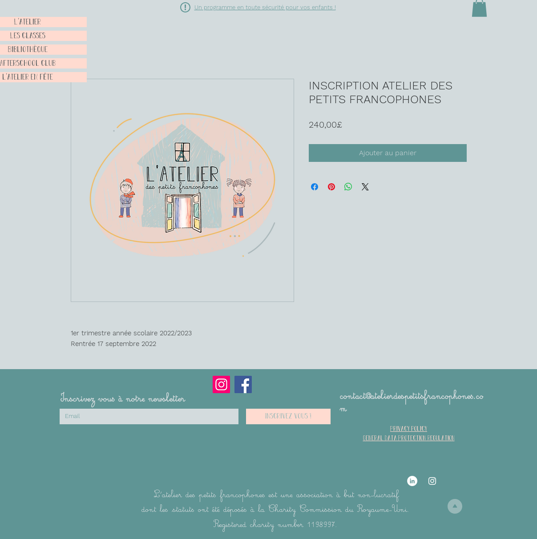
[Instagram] (221, 384)
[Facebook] (243, 384)
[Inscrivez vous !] (288, 416)
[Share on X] (365, 186)
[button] (185, 7)
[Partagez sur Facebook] (314, 186)
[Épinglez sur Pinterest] (331, 186)
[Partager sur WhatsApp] (348, 186)
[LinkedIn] (412, 481)
